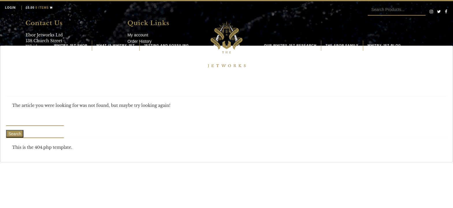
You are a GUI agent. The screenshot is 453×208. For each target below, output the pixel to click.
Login (10, 7)
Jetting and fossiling (166, 45)
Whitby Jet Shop (71, 45)
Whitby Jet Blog (384, 45)
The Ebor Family (342, 45)
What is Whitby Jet (115, 45)
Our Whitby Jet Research (290, 45)
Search (14, 133)
